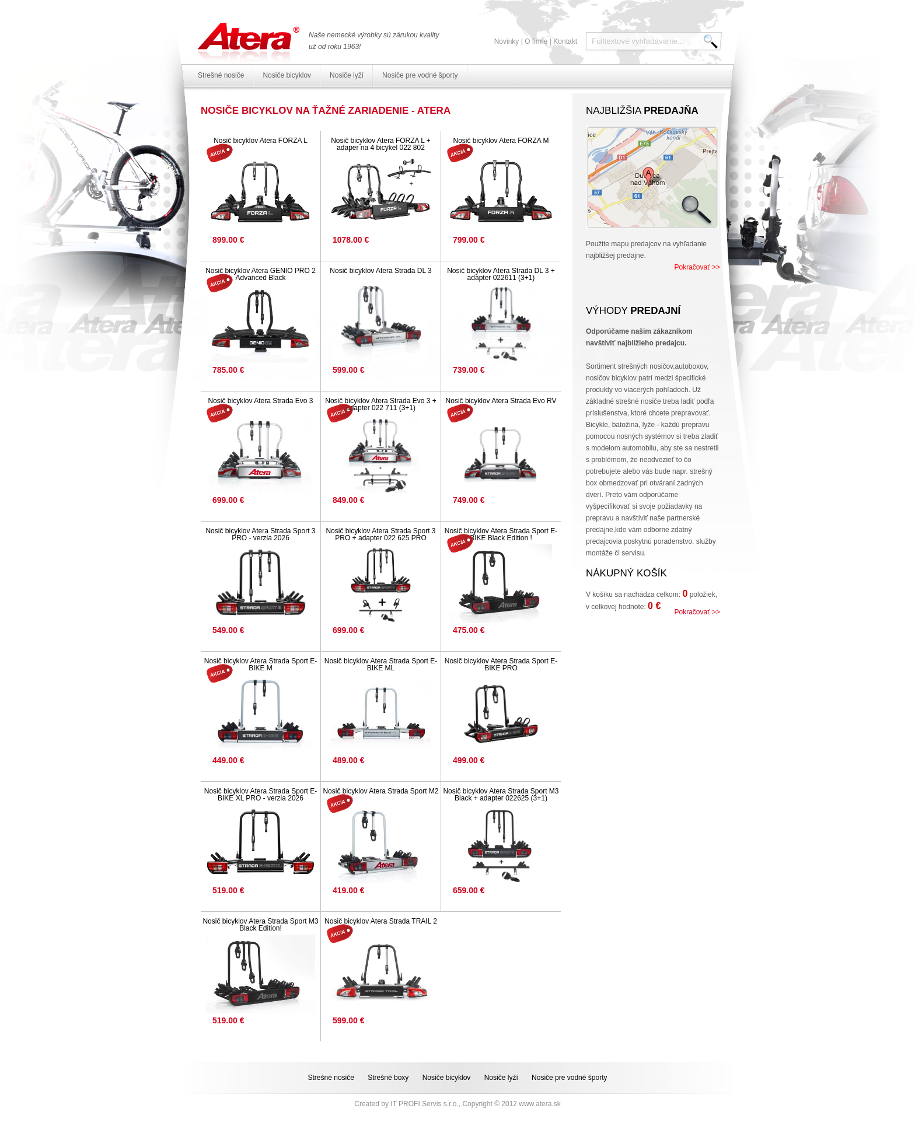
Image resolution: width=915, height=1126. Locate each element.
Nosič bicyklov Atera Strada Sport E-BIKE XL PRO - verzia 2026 (260, 795)
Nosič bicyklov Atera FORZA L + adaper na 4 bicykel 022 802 (381, 144)
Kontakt (565, 41)
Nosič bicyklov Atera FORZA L (261, 140)
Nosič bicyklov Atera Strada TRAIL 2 (380, 921)
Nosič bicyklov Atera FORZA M (501, 140)
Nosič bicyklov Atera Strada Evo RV (501, 400)
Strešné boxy (388, 1077)
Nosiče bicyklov (287, 75)
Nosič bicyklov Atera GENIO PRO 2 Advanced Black (260, 274)
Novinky (506, 41)
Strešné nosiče (221, 75)
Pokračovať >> (697, 267)
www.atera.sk (539, 1104)
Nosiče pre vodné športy (420, 75)
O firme (536, 41)
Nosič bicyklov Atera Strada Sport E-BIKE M (260, 665)
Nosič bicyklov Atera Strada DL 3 (380, 270)
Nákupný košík (626, 573)
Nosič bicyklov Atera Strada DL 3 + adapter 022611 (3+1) (501, 274)
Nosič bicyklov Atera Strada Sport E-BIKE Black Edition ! (501, 534)
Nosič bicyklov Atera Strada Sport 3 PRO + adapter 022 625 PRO (380, 534)
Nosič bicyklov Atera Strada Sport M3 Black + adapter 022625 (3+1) (500, 795)
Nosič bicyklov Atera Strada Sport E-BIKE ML (380, 665)
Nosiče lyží (347, 75)
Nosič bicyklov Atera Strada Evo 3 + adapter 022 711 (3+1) (380, 404)
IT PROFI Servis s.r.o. (424, 1104)
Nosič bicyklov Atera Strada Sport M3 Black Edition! (260, 925)
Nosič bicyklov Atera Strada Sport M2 (380, 791)
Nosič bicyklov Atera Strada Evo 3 (260, 400)
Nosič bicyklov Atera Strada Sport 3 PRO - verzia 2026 (260, 534)
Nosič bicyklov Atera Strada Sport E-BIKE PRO (501, 665)
